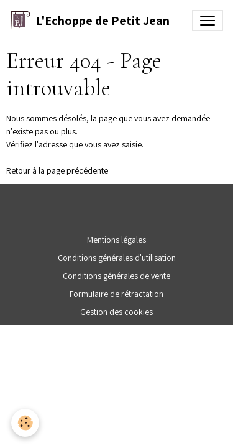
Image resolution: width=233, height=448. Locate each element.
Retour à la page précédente (57, 170)
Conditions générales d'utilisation (117, 257)
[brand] (90, 20)
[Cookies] (25, 423)
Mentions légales (116, 239)
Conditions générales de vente (116, 275)
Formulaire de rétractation (116, 293)
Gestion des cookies (116, 311)
